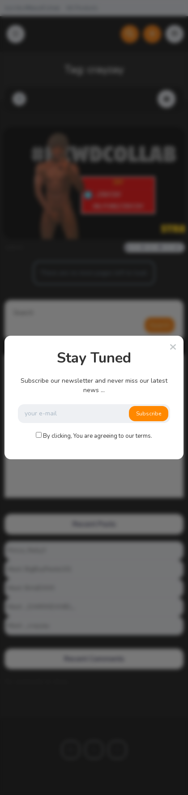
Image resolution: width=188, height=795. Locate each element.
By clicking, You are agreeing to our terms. (97, 436)
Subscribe (148, 413)
